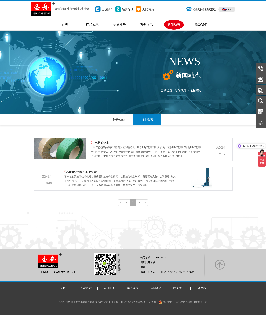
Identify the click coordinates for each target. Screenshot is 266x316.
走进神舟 (109, 289)
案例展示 (132, 289)
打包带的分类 (98, 144)
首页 (63, 289)
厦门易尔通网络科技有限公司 (191, 303)
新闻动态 (155, 289)
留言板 (202, 289)
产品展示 (86, 289)
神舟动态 (118, 120)
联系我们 (178, 289)
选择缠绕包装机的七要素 (79, 173)
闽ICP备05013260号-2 (133, 303)
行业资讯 (195, 90)
